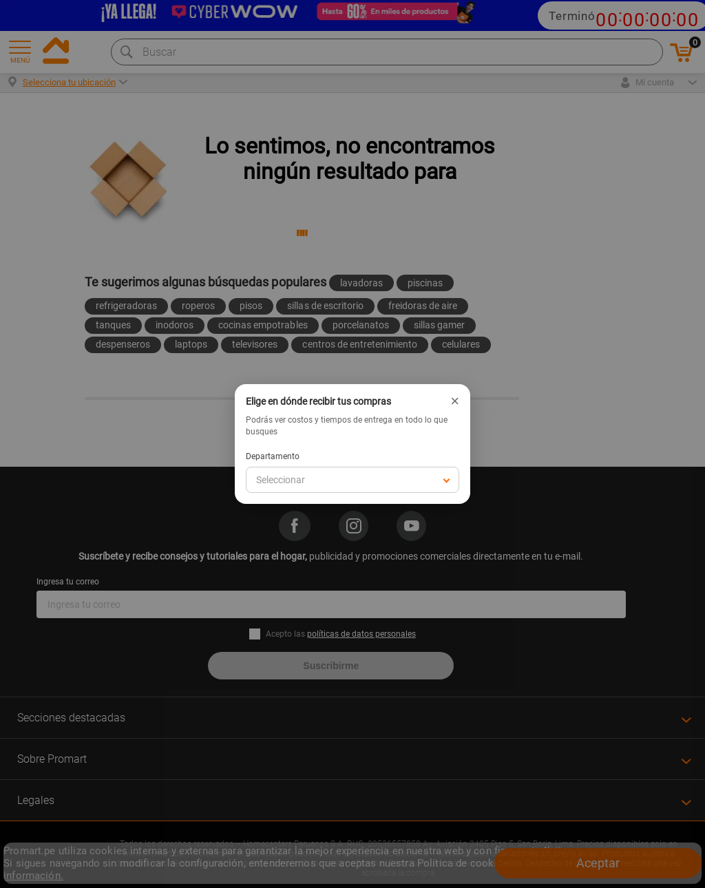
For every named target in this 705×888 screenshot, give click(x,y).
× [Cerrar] (454, 401)
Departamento (272, 456)
